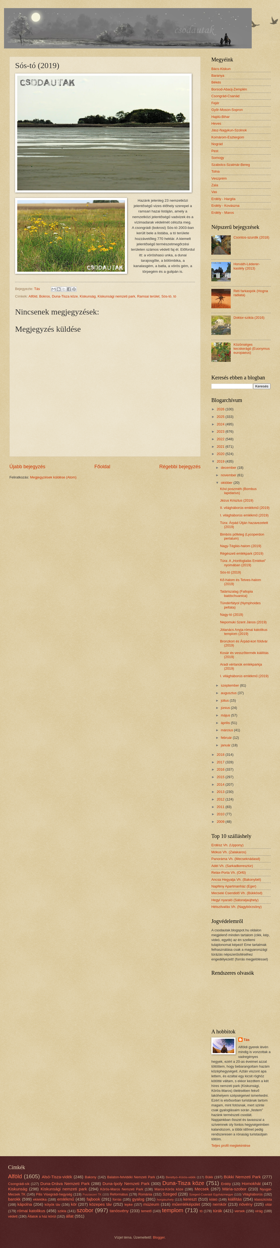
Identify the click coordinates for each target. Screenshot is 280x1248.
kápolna (25, 1204)
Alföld (33, 296)
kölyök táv (52, 1204)
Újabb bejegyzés (27, 466)
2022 (221, 439)
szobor (85, 1210)
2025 (221, 417)
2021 (221, 447)
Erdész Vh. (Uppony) (227, 845)
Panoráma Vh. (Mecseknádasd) (235, 859)
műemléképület (186, 1204)
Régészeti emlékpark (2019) (241, 553)
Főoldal (102, 466)
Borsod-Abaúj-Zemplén (229, 89)
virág (259, 1211)
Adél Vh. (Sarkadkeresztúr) (232, 866)
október (227, 483)
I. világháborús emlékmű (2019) (244, 515)
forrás (117, 1199)
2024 (221, 424)
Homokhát (251, 1183)
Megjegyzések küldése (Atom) (53, 477)
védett (13, 1216)
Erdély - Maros (222, 213)
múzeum (151, 1204)
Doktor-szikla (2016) (248, 318)
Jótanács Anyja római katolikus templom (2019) (243, 632)
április (226, 723)
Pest (214, 151)
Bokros (44, 296)
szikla (62, 1211)
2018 (221, 755)
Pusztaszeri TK (92, 1194)
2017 (221, 762)
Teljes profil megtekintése (230, 1146)
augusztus (229, 693)
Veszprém (219, 178)
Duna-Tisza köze (65, 296)
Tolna (215, 171)
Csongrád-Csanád (225, 96)
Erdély (226, 1184)
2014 (221, 784)
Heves (216, 123)
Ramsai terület (148, 296)
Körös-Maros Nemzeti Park (121, 1189)
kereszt (190, 1199)
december (229, 468)
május (226, 715)
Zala (214, 185)
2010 (221, 814)
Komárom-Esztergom (227, 137)
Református (119, 1194)
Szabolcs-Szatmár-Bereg (230, 165)
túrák (217, 1210)
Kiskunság (88, 296)
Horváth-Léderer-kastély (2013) (246, 266)
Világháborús (253, 1194)
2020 (221, 454)
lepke (128, 1204)
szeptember (230, 685)
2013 (221, 792)
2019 (221, 461)
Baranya (217, 76)
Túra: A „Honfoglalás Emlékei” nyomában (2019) (243, 563)
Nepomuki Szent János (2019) (243, 622)
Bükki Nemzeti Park (242, 1176)
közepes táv (100, 1204)
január (226, 745)
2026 (221, 409)
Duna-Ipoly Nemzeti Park (126, 1183)
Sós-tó (166, 296)
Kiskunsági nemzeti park (116, 296)
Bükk (209, 1177)
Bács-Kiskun (221, 69)
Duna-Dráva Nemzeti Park (65, 1183)
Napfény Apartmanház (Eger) (233, 886)
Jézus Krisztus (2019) (236, 500)
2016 (221, 769)
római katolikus (31, 1210)
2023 (221, 431)
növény (246, 1204)
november (229, 475)
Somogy (217, 158)
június (226, 708)
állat (70, 1216)
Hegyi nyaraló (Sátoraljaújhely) (234, 900)
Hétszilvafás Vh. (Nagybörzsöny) (236, 907)
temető (146, 1211)
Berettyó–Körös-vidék (181, 1177)
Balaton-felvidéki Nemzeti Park (131, 1177)
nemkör (219, 1204)
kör (73, 1204)
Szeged (170, 1194)
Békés (216, 82)
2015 (221, 777)
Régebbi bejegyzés (180, 466)
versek (239, 1211)
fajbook (93, 1199)
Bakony (90, 1177)
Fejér (215, 103)
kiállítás (235, 1199)
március (227, 730)
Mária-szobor (234, 1189)
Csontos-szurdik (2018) (251, 237)
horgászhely (165, 1199)
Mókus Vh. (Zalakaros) (228, 852)
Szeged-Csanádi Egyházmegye (211, 1194)
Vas (214, 192)
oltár (268, 1204)
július (225, 700)
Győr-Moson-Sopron (227, 110)
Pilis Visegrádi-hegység (54, 1194)
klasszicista (263, 1199)
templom (172, 1210)
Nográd (217, 144)
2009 (221, 822)
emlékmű (65, 1199)
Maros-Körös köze (169, 1189)
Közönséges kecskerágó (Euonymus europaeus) (251, 348)
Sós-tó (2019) (230, 572)
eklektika (40, 1199)
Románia (145, 1194)
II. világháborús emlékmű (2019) (245, 508)
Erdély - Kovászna (225, 206)
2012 (221, 799)
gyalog (138, 1199)
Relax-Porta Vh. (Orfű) (228, 873)
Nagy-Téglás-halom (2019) (240, 546)
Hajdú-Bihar (220, 117)
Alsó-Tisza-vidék (57, 1176)
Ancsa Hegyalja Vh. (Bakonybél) (236, 880)
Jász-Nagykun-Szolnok (229, 130)
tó (174, 296)
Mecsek (202, 1189)
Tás (247, 1040)
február (227, 738)
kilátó (213, 1199)
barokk (14, 1199)
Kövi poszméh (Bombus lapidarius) (238, 491)
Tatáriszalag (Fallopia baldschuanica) (236, 593)
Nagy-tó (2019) (231, 615)
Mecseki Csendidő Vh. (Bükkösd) (236, 893)
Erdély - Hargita (223, 199)
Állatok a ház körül (41, 1216)
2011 (221, 807)
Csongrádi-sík (18, 1184)
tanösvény (119, 1210)
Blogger (159, 1237)
